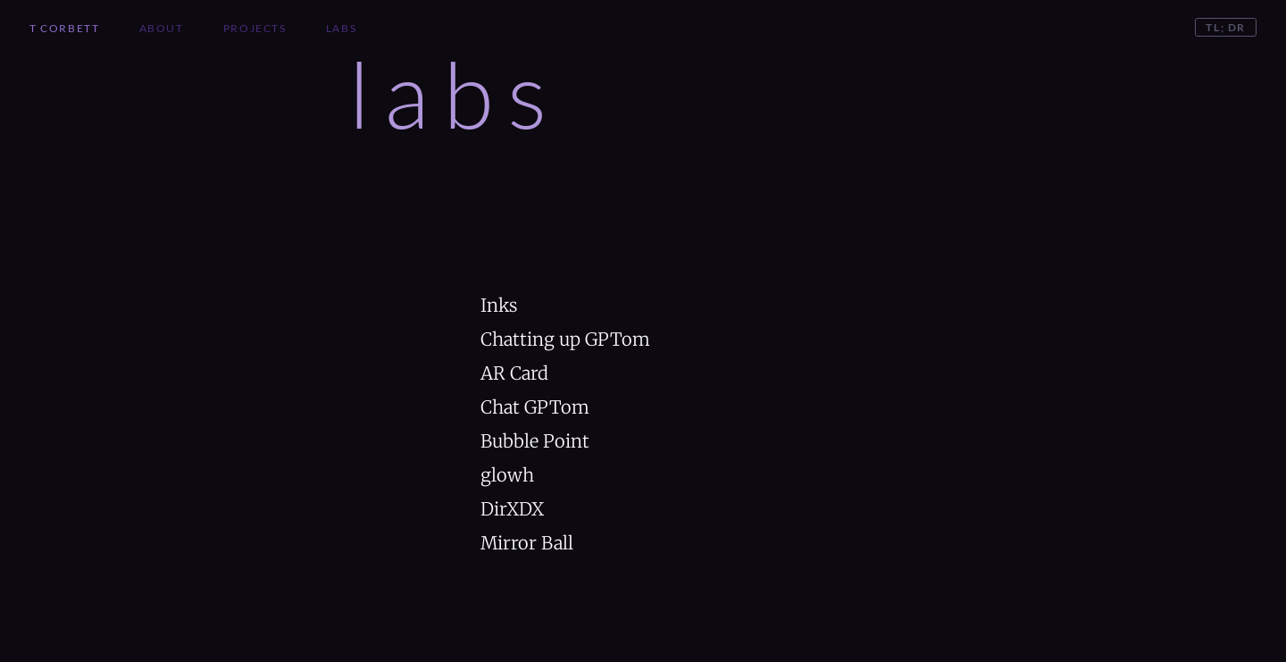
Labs (341, 28)
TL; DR (1226, 27)
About (161, 28)
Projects (255, 28)
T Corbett (64, 28)
